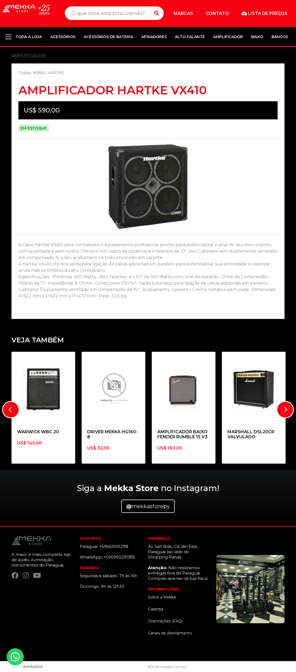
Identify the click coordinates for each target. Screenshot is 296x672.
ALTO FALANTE (190, 36)
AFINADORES (154, 36)
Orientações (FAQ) (165, 621)
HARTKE (56, 72)
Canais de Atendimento (170, 633)
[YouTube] (37, 575)
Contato (217, 13)
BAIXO (257, 36)
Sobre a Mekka (162, 597)
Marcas (183, 13)
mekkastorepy (148, 506)
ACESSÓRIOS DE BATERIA (108, 36)
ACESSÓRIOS (62, 36)
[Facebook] (14, 575)
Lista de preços (264, 13)
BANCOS (279, 36)
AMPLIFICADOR (228, 36)
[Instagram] (26, 575)
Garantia (155, 609)
